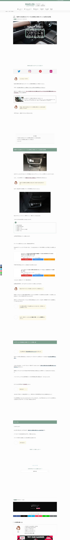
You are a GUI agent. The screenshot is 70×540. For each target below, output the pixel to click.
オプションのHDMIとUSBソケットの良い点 (25, 139)
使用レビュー (20, 499)
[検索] (63, 0)
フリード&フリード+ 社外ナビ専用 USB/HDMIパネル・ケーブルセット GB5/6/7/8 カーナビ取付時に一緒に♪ (37, 270)
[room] (59, 0)
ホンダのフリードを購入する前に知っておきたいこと (33, 98)
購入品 (23, 499)
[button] (16, 516)
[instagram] (58, 0)
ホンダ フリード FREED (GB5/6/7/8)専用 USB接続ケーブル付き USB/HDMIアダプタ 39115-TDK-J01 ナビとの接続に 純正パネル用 (37, 254)
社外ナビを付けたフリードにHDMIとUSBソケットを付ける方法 (29, 137)
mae (18, 531)
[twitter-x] (57, 0)
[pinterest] (61, 0)
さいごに (19, 141)
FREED (15, 499)
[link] (25, 533)
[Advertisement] (35, 52)
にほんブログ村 (35, 465)
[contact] (62, 0)
